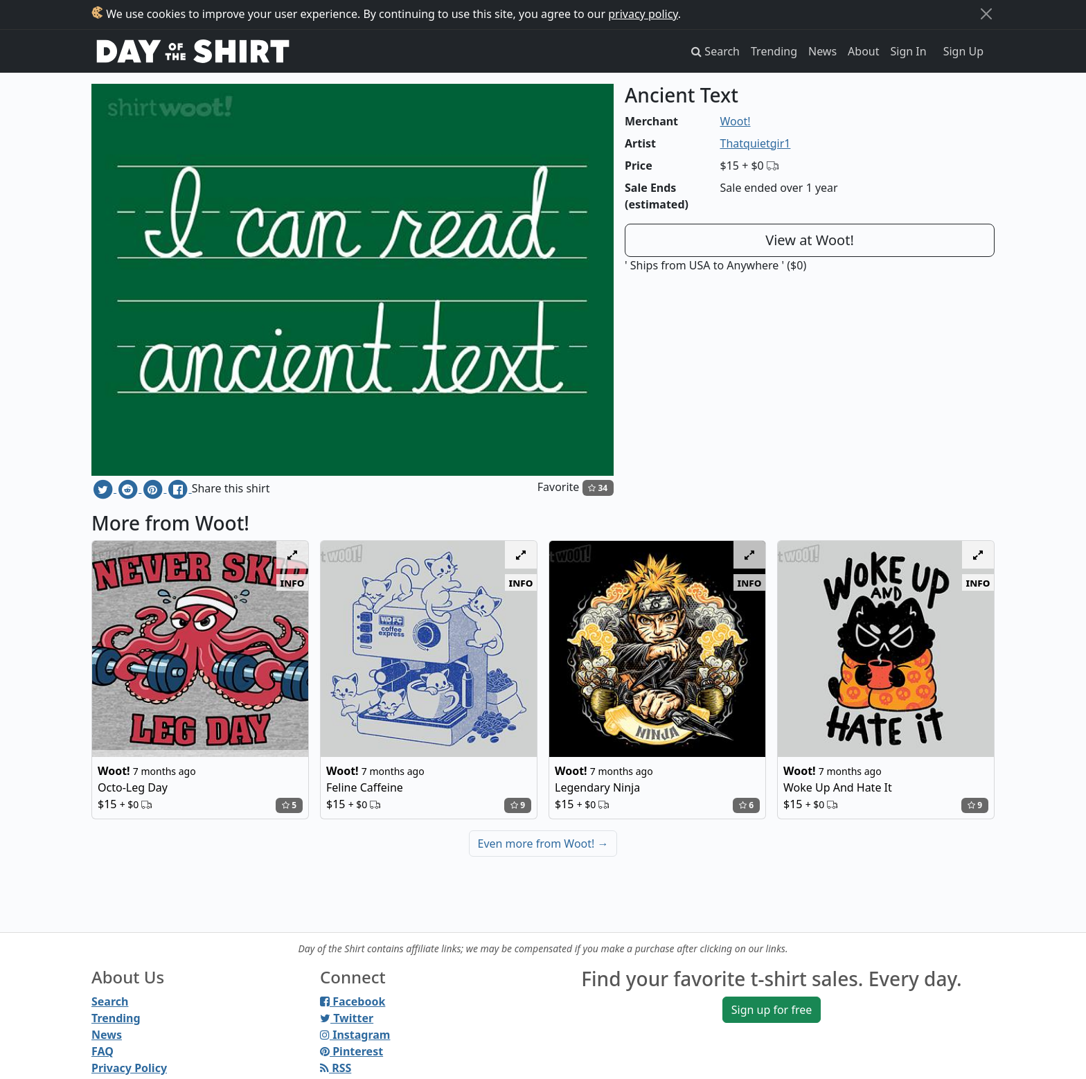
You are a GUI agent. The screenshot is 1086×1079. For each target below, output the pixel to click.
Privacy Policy (129, 1068)
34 (597, 488)
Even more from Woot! (543, 843)
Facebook (352, 1001)
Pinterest (351, 1051)
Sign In (909, 51)
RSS (335, 1068)
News (822, 51)
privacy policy (643, 13)
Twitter (346, 1018)
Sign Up (963, 51)
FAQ (102, 1051)
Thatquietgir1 (755, 143)
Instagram (355, 1034)
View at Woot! (809, 240)
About (863, 51)
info (293, 582)
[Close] (986, 14)
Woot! (735, 121)
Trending (774, 51)
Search (109, 1001)
